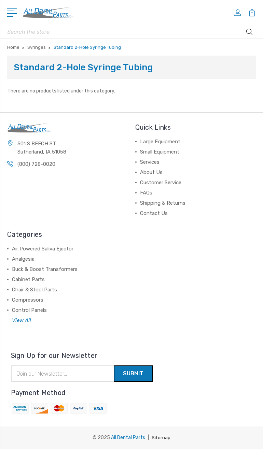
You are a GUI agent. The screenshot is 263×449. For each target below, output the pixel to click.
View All (21, 320)
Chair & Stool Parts (34, 290)
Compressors (27, 300)
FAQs (146, 193)
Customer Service (160, 182)
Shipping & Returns (162, 203)
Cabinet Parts (28, 279)
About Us (151, 172)
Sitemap (161, 438)
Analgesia (23, 259)
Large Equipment (160, 142)
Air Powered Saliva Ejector (42, 249)
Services (150, 162)
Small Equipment (159, 152)
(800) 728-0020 (36, 164)
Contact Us (154, 213)
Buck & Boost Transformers (45, 269)
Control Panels (29, 310)
